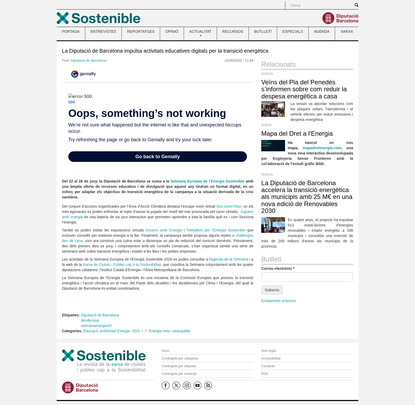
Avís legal (268, 351)
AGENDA (322, 31)
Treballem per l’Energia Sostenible (215, 230)
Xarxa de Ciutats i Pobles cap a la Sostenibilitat (122, 264)
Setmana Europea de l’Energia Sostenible (207, 181)
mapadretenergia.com (322, 148)
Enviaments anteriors (278, 301)
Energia (123, 331)
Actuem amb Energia (164, 230)
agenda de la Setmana (229, 259)
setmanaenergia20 (96, 326)
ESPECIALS (292, 31)
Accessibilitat (271, 358)
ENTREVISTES (103, 31)
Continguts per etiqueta (179, 366)
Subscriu (272, 290)
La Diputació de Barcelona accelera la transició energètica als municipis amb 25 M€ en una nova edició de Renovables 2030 (306, 197)
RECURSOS (232, 31)
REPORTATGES (140, 31)
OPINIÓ (171, 31)
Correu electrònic (277, 268)
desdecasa (90, 320)
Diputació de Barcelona (88, 60)
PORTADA (70, 31)
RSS (264, 374)
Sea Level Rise (228, 206)
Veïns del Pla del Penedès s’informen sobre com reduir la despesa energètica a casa (304, 89)
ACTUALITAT (200, 32)
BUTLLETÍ (262, 31)
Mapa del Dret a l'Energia (297, 133)
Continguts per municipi (179, 374)
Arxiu (165, 351)
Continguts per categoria (180, 358)
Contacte (267, 366)
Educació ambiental (99, 331)
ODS (135, 331)
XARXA (346, 31)
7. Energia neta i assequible (167, 331)
